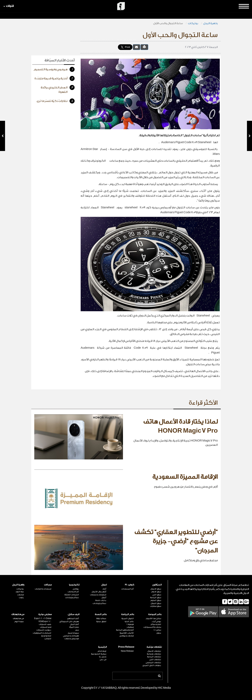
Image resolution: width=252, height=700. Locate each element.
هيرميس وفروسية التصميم (54, 69)
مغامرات (130, 627)
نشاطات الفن (155, 660)
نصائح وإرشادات (99, 603)
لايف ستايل (73, 614)
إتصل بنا (102, 657)
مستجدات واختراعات (43, 589)
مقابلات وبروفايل (126, 636)
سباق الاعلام (156, 592)
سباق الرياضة (155, 598)
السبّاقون (157, 584)
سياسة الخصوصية (98, 654)
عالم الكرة (129, 621)
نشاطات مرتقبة (154, 647)
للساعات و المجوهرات (42, 633)
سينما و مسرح (73, 633)
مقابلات (20, 595)
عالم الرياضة (127, 614)
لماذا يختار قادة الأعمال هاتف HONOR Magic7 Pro (180, 426)
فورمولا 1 (130, 624)
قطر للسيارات (45, 627)
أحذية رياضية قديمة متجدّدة (54, 78)
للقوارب (47, 639)
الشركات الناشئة (71, 595)
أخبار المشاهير (73, 618)
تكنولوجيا (74, 584)
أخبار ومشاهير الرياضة (125, 630)
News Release (127, 651)
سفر (77, 630)
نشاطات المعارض (153, 663)
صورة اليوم (19, 621)
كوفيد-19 (129, 584)
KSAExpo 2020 (45, 621)
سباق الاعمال (155, 589)
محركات (48, 584)
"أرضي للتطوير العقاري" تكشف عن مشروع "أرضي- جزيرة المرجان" (176, 541)
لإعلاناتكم (101, 651)
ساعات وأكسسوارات (152, 627)
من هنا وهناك (17, 614)
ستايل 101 (157, 630)
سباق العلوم (155, 600)
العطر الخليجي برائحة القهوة (58, 89)
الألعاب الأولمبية (127, 633)
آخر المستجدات (127, 589)
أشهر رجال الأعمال (99, 592)
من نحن (103, 660)
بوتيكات (193, 23)
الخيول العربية (127, 618)
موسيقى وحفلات (71, 639)
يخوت (21, 598)
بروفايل (76, 589)
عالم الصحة (101, 614)
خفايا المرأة (74, 627)
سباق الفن (156, 595)
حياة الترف (20, 592)
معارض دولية (45, 614)
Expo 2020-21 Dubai (42, 618)
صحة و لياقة (101, 618)
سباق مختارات (155, 606)
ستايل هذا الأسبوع (153, 618)
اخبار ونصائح (156, 624)
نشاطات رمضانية (154, 654)
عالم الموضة (155, 614)
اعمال (104, 584)
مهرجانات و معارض (71, 636)
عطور (158, 633)
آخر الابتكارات (73, 592)
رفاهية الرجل (210, 23)
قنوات (8, 6)
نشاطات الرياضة (154, 657)
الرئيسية (102, 647)
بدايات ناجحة (100, 600)
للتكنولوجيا (46, 636)
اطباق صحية (101, 621)
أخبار (104, 589)
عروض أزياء (156, 621)
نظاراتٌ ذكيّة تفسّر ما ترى (56, 100)
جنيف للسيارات (45, 624)
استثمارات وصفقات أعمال (98, 596)
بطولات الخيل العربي (151, 665)
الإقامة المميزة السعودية (185, 477)
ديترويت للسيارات (43, 630)
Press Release (126, 647)
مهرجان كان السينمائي (69, 621)
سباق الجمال (156, 603)
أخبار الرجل (74, 624)
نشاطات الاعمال (154, 651)
